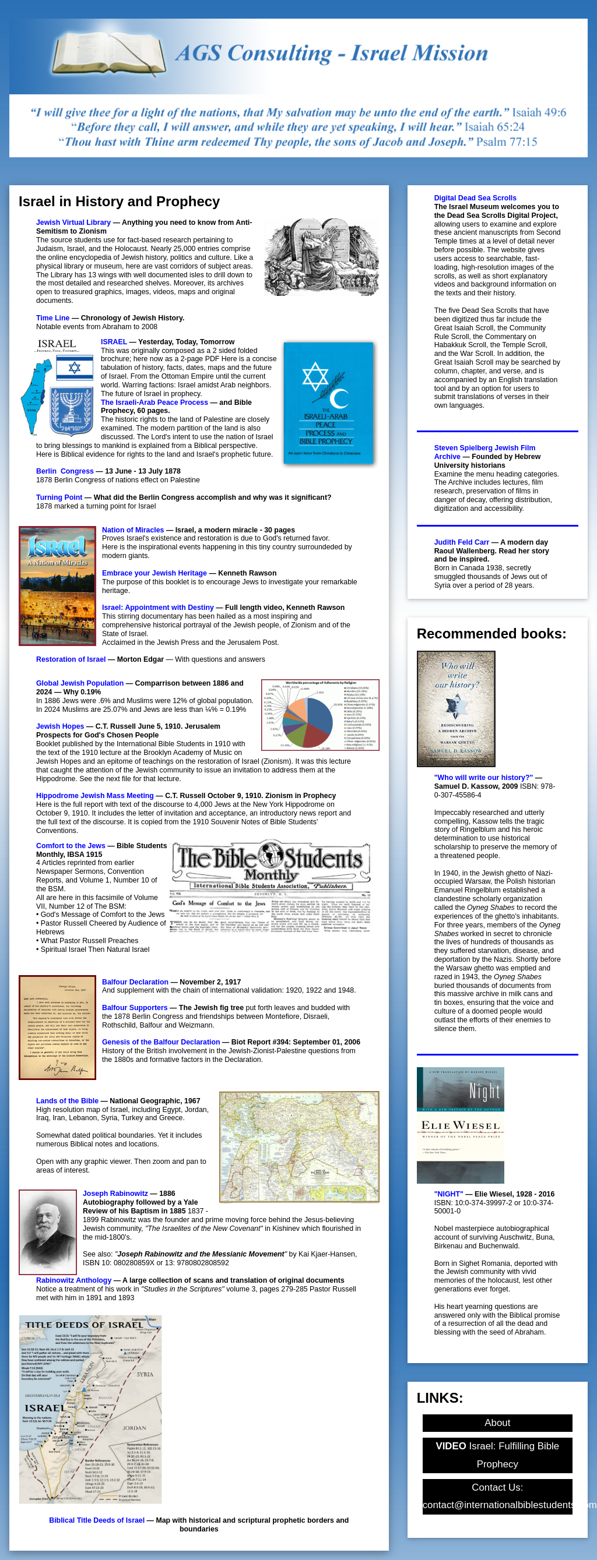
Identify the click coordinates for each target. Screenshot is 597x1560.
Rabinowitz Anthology (73, 1280)
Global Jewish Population (80, 683)
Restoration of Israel (71, 659)
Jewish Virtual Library (73, 222)
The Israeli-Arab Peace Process (154, 402)
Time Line (52, 318)
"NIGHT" (448, 1194)
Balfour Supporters (135, 1008)
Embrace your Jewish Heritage (154, 573)
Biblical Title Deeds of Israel (97, 1520)
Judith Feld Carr (462, 542)
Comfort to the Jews (71, 846)
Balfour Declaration (135, 982)
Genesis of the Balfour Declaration (161, 1042)
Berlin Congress (65, 471)
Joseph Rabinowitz (115, 1194)
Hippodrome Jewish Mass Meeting (95, 796)
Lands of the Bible (67, 1101)
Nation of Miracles (133, 530)
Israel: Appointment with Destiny (158, 607)
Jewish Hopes (60, 726)
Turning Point (59, 497)
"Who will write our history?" (483, 778)
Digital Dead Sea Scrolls (475, 198)
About (497, 1422)
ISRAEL (114, 342)
